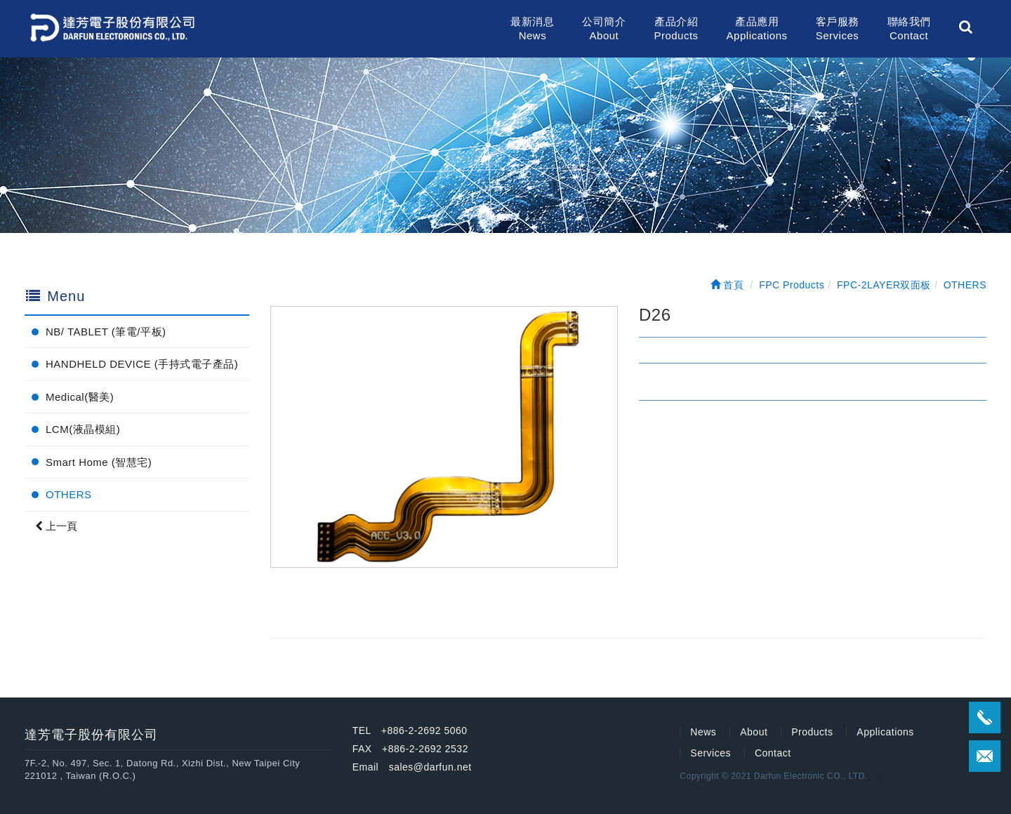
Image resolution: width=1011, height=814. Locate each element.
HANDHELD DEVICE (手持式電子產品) (142, 364)
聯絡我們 (909, 29)
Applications (885, 732)
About (753, 732)
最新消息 (532, 29)
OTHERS (69, 494)
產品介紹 (676, 29)
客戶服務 (837, 29)
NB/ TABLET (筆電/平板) (106, 332)
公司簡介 (604, 29)
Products (812, 732)
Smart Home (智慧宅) (99, 462)
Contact (773, 753)
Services (710, 753)
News (703, 732)
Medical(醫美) (80, 397)
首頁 (727, 285)
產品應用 (757, 29)
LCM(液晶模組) (83, 429)
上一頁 (56, 526)
